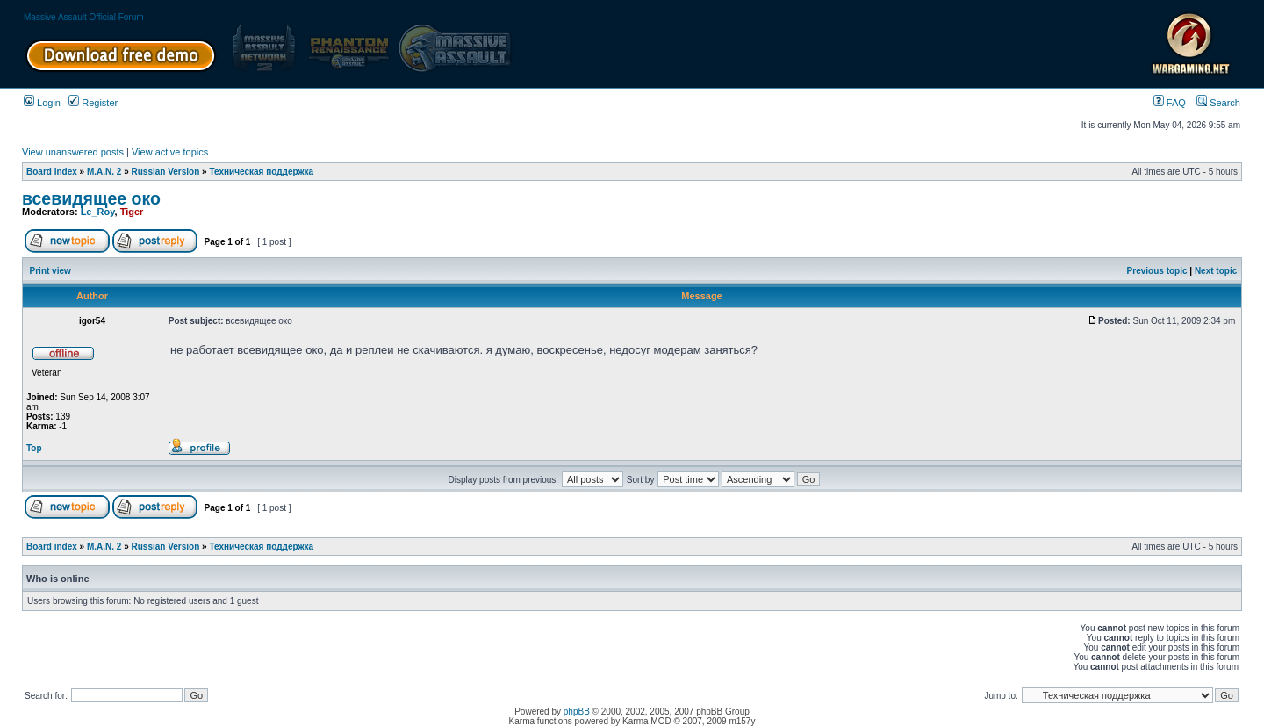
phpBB (577, 711)
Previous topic (1157, 271)
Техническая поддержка (261, 171)
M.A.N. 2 (104, 171)
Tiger (132, 211)
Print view (50, 271)
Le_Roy (98, 211)
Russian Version (166, 171)
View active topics (170, 152)
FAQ (1169, 102)
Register (93, 102)
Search (1218, 102)
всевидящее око (91, 198)
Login (42, 102)
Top (34, 448)
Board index (51, 171)
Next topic (1216, 271)
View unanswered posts (73, 152)
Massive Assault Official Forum (84, 17)
